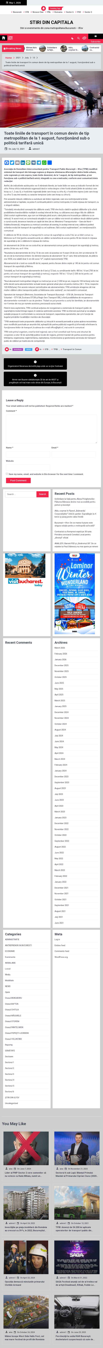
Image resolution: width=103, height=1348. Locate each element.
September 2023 (62, 765)
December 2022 (61, 806)
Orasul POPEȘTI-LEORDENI (17, 1016)
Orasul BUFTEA (11, 987)
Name (9, 431)
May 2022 (59, 841)
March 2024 (60, 742)
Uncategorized (11, 1086)
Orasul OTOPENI (12, 1004)
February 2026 (61, 637)
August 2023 (60, 771)
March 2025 (60, 684)
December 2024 (61, 695)
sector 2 (88, 12)
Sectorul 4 (9, 1063)
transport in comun (72, 346)
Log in (57, 922)
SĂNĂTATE (10, 1034)
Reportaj (8, 1028)
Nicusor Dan (38, 12)
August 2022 (60, 830)
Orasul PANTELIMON (14, 1010)
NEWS (28, 346)
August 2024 (60, 713)
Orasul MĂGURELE (13, 999)
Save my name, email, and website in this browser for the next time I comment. (46, 457)
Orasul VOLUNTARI (13, 1022)
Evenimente (10, 940)
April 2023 (59, 789)
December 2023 (61, 760)
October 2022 (61, 818)
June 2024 (59, 724)
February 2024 (61, 748)
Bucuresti (17, 12)
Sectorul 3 (9, 1057)
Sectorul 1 (9, 1045)
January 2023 (60, 801)
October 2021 (61, 882)
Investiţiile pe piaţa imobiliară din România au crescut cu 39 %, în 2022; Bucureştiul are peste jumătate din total (26, 1213)
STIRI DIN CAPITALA (51, 22)
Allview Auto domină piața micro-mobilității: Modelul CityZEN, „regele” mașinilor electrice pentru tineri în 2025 (36, 45)
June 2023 (59, 783)
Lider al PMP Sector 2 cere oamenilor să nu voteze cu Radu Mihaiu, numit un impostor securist (25, 1159)
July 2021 (59, 900)
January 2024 (60, 754)
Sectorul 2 (9, 1051)
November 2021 (62, 877)
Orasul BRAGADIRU (13, 981)
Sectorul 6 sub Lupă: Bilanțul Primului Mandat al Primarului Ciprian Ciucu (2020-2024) (76, 1159)
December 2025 (61, 648)
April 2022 (59, 847)
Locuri (8, 952)
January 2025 (60, 689)
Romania (58, 12)
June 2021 (59, 906)
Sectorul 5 (9, 1069)
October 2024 (61, 707)
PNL (49, 12)
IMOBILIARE (10, 946)
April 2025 (59, 678)
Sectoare (9, 1039)
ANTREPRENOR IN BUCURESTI (18, 928)
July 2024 (59, 719)
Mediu (7, 958)
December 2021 (61, 871)
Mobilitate (18, 346)
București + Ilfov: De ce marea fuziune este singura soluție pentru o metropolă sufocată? (75, 507)
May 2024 (59, 730)
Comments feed (62, 934)
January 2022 (60, 865)
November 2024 (62, 701)
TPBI (55, 346)
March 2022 (60, 853)
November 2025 (62, 654)
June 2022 (59, 836)
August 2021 (60, 894)
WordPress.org (61, 940)
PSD (79, 12)
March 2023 (60, 795)
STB (27, 12)
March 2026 (60, 631)
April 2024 (59, 736)
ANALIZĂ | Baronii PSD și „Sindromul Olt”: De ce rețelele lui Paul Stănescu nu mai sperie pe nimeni (76, 528)
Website (10, 444)
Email (55, 431)
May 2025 (59, 672)
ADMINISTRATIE (12, 922)
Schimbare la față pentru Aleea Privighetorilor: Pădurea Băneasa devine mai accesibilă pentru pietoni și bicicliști (58, 45)
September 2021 (62, 888)
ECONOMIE (10, 934)
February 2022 (61, 859)
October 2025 (61, 660)
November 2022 (62, 812)
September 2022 (62, 824)
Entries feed (60, 928)
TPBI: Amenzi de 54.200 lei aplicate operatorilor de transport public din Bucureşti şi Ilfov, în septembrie (73, 1213)
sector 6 (69, 12)
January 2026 (60, 643)
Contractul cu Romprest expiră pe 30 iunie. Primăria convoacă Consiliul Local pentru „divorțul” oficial (73, 518)
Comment (11, 394)
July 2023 (59, 777)
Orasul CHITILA (12, 993)
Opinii (7, 975)
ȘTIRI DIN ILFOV (12, 1081)
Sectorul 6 (9, 1075)
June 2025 (59, 666)
